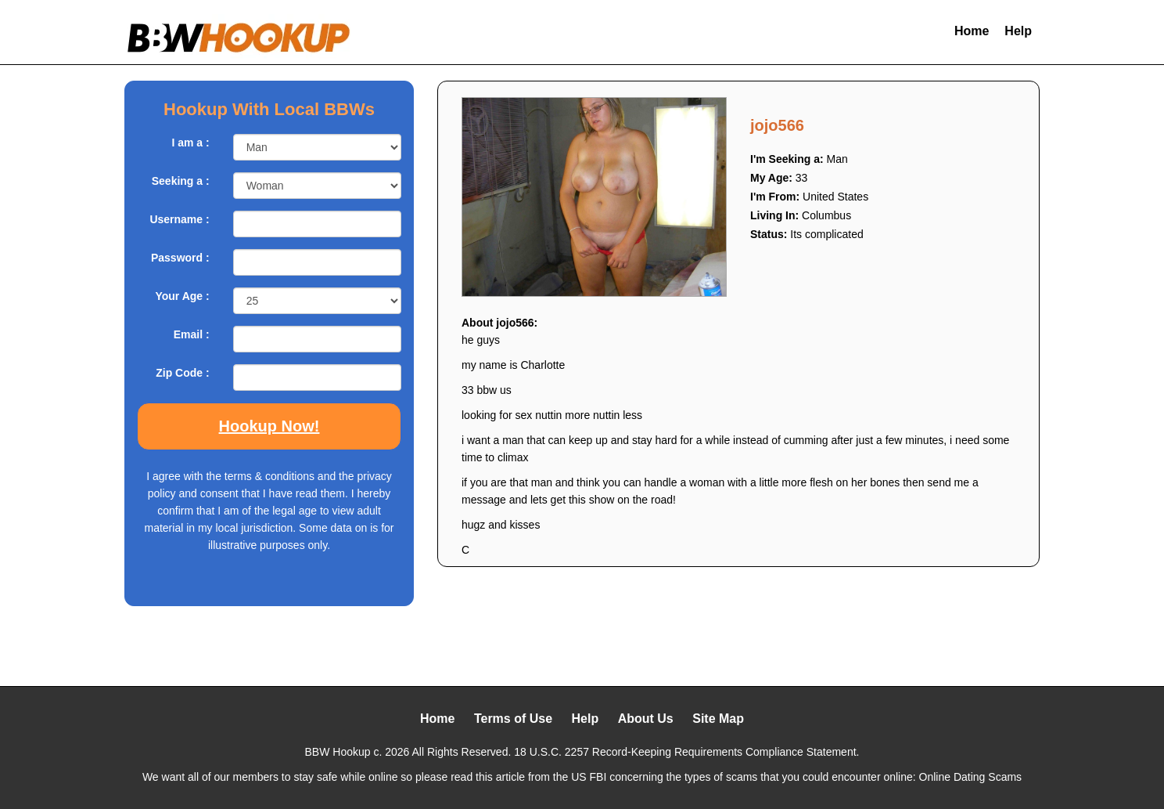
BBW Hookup (338, 752)
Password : (180, 257)
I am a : (190, 142)
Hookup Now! (269, 426)
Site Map (718, 718)
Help (1018, 31)
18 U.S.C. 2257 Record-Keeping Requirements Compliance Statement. (686, 752)
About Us (646, 718)
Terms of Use (513, 718)
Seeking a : (181, 181)
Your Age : (182, 296)
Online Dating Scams (970, 777)
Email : (192, 334)
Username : (179, 219)
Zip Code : (182, 373)
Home (971, 31)
